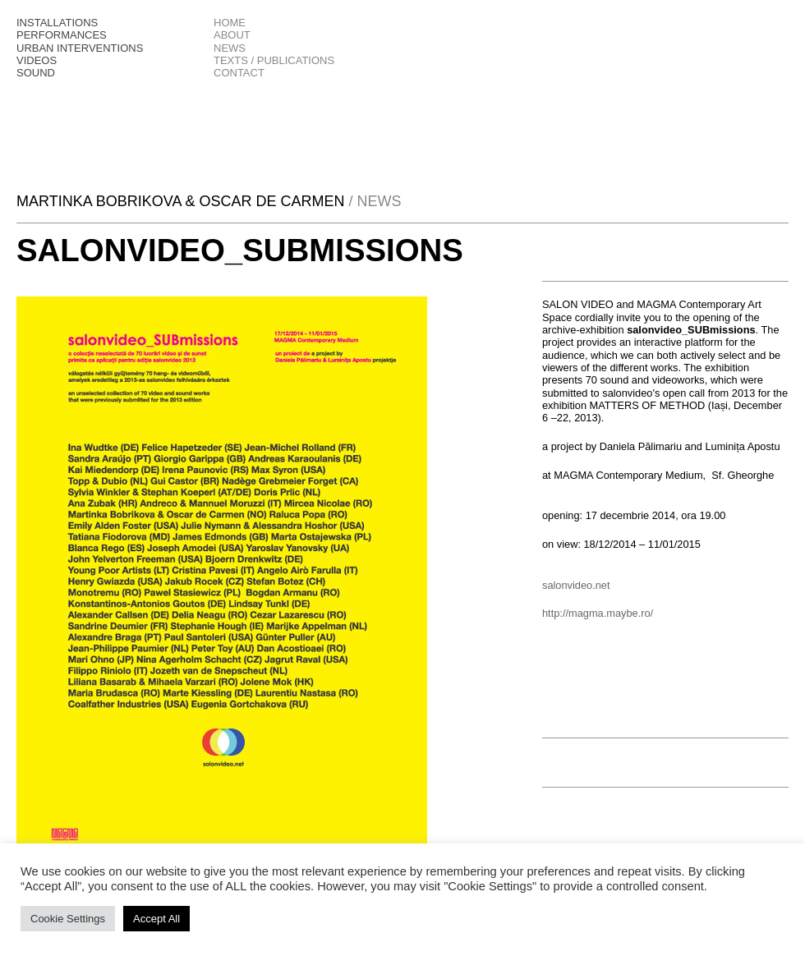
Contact (239, 73)
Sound (35, 73)
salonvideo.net (577, 585)
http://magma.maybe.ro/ (597, 613)
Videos (36, 60)
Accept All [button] (156, 918)
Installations (57, 22)
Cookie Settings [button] (67, 918)
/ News (374, 201)
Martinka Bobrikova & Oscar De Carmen (182, 201)
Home (230, 22)
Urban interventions (79, 48)
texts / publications (274, 60)
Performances (61, 35)
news (230, 48)
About (232, 35)
